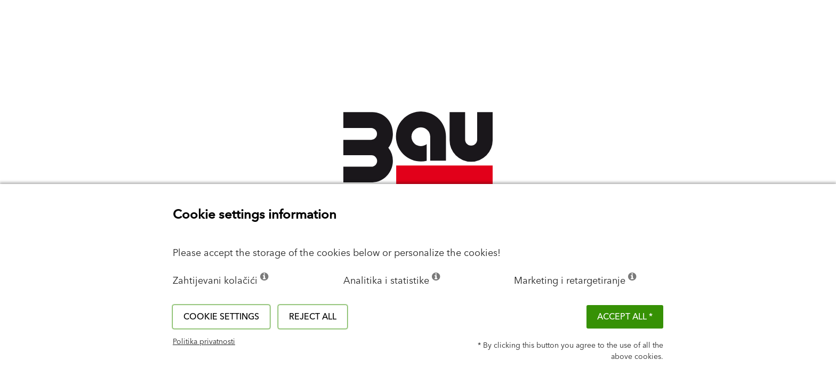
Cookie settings (221, 316)
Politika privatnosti (204, 341)
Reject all (312, 316)
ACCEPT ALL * (625, 316)
